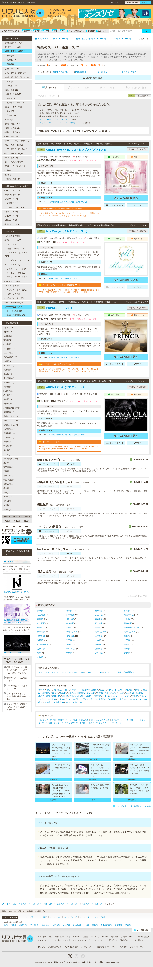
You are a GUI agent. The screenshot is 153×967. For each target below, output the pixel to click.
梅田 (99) (10, 55)
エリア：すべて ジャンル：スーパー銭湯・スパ (60, 123)
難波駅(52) (7, 340)
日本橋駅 (70, 615)
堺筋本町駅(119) (10, 357)
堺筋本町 (26, 31)
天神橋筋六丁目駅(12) (12, 408)
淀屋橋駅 (99, 611)
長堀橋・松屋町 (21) (14, 103)
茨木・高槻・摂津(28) (13, 162)
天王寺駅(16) (8, 353)
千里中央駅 (71, 649)
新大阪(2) (130, 693)
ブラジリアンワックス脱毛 (76, 723)
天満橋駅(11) (8, 412)
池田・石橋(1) (124, 696)
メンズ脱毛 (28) (12, 264)
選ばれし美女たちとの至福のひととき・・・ (66, 278)
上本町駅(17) (8, 437)
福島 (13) (10, 64)
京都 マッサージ (64, 720)
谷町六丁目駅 (100, 632)
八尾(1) (61, 699)
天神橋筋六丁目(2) (61, 690)
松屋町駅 (41, 636)
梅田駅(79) (7, 332)
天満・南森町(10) (12, 124)
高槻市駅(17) (8, 484)
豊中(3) (98, 696)
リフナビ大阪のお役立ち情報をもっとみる (132, 806)
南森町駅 (99, 619)
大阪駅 (40, 611)
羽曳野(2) (103, 699)
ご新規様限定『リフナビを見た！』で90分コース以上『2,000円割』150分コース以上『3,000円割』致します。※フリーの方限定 (69, 214)
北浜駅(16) (7, 374)
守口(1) (94, 699)
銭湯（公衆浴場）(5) (126, 672)
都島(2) (63, 693)
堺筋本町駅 (129, 615)
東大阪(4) (52, 699)
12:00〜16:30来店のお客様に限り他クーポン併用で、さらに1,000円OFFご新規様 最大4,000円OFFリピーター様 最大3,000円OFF (68, 447)
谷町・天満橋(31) (12, 128)
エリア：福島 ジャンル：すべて (54, 119)
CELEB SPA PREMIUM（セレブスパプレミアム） (73, 149)
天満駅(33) (7, 404)
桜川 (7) (9, 119)
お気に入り (101, 31)
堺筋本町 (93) (11, 86)
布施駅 (40, 657)
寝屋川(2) (77, 699)
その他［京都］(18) (74, 702)
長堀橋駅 (70, 636)
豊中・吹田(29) (11, 158)
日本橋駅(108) (9, 349)
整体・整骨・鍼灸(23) (13, 302)
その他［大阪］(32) (13, 179)
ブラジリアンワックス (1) (16, 277)
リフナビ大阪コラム (75, 31)
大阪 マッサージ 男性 (47, 720)
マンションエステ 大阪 (99, 720)
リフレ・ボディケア (13, 286)
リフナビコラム (127, 937)
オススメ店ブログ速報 (99, 937)
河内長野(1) (113, 699)
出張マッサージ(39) (13, 47)
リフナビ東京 (85, 917)
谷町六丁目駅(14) (10, 420)
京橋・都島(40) (11, 136)
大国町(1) (129, 690)
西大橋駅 (99, 623)
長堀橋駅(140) (9, 433)
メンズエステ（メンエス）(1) (50, 672)
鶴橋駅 (127, 636)
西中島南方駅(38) (10, 459)
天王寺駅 (99, 615)
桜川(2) (121, 690)
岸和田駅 (99, 653)
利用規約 (123, 947)
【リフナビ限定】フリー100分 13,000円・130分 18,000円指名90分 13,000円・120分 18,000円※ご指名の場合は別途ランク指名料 (69, 291)
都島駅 (69, 640)
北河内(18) (9, 170)
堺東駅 (69, 653)
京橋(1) (55, 693)
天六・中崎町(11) (12, 69)
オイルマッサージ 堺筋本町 (122, 720)
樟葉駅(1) (7, 488)
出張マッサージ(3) (12, 195)
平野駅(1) (7, 471)
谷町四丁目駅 (71, 632)
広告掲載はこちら (126, 940)
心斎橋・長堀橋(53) (12, 94)
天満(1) (138, 690)
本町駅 (40, 619)
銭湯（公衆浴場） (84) (15, 315)
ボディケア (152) (13, 294)
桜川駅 (40, 627)
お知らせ (41, 947)
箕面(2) (114, 696)
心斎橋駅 (41, 615)
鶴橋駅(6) (7, 442)
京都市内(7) (59, 702)
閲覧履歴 (90, 31)
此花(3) (123, 699)
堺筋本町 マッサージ (54, 723)
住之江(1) (91, 693)
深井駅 (127, 653)
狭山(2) (73, 696)
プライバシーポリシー (138, 947)
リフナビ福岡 (99, 917)
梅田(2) (41, 690)
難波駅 (127, 611)
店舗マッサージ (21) (14, 249)
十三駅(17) (7, 454)
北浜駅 (127, 619)
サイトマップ (112, 947)
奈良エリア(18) (11, 216)
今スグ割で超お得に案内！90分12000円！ (65, 357)
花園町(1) (81, 693)
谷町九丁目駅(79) (10, 425)
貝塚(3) (65, 696)
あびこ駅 (41, 649)
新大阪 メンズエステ (97, 723)
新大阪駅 (41, 623)
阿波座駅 (128, 623)
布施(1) (43, 699)
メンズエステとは (45, 940)
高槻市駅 (99, 649)
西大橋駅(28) (8, 387)
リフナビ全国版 (10, 917)
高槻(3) (143, 696)
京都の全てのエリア (13, 190)
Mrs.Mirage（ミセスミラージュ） (63, 231)
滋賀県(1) (48, 702)
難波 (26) (10, 111)
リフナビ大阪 (27, 917)
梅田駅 (69, 611)
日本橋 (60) (10, 115)
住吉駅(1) (7, 450)
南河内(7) (8, 175)
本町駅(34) (7, 361)
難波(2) (103, 690)
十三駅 (127, 640)
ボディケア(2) (110, 672)
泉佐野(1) (89, 696)
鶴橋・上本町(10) (12, 132)
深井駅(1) (7, 505)
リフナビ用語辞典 (142, 937)
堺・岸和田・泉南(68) (13, 153)
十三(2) (121, 693)
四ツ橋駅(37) (8, 382)
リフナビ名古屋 (70, 917)
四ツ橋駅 (70, 623)
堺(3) (48, 696)
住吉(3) (100, 693)
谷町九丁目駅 (129, 632)
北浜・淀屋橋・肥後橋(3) (15, 73)
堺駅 (39, 653)
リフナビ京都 (55, 917)
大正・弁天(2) (110, 693)
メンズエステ (10, 244)
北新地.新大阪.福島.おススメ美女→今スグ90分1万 (68, 202)
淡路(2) (41, 696)
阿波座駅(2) (8, 391)
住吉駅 (98, 640)
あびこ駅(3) (8, 475)
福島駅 (69, 627)
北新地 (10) (10, 60)
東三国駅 (99, 644)
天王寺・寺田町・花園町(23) (16, 141)
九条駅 (69, 644)
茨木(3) (135, 696)
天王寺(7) (72, 693)
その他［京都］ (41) (14, 207)
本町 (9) (9, 81)
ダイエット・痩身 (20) (15, 273)
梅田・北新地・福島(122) (15, 51)
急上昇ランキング (61, 940)
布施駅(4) (7, 509)
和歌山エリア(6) (11, 224)
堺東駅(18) (7, 497)
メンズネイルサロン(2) (74, 672)
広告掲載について (54, 947)
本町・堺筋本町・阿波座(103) (17, 77)
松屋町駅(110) (9, 429)
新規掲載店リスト (61, 937)
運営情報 (100, 947)
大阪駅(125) (8, 328)
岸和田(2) (56, 696)
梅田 (62, 31)
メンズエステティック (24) (17, 260)
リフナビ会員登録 (71, 947)
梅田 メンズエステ (81, 720)
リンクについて (99, 940)
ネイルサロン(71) (12, 281)
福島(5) (49, 690)
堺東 (54, 31)
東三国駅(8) (8, 467)
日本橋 (45, 31)
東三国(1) (139, 693)
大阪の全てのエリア (13, 43)
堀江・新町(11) (11, 90)
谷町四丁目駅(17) (10, 416)
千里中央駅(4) (9, 480)
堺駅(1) (6, 492)
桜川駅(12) (7, 395)
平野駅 (127, 644)
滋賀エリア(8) (10, 220)
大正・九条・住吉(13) (13, 145)
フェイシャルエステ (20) (16, 269)
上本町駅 (99, 636)
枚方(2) (69, 699)
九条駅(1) (7, 463)
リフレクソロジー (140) (16, 290)
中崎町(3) (75, 690)
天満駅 (98, 627)
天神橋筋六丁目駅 (131, 627)
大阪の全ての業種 (12, 236)
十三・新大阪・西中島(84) (15, 149)
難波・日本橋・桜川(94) (14, 107)
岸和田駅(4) (8, 501)
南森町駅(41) (8, 370)
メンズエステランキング (80, 940)
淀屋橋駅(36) (8, 336)
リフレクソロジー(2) (94, 672)
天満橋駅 (41, 632)
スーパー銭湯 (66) (13, 311)
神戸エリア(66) (11, 212)
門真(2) (86, 699)
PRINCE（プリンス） (55, 308)
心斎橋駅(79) (8, 344)
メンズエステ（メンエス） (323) (17, 254)
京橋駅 (40, 640)
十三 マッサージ (114, 723)
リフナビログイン (87, 947)
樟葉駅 (127, 649)
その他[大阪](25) (134, 699)
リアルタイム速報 (45, 937)
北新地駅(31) (8, 365)
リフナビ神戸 (41, 917)
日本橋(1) (112, 690)
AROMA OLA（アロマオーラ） (61, 387)
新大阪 (36, 31)
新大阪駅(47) (8, 378)
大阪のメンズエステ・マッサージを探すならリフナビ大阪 (78, 962)
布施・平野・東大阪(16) (14, 166)
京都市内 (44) (11, 203)
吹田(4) (106, 696)
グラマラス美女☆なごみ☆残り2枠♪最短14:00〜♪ (67, 435)
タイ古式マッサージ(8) (14, 298)
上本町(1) (46, 693)
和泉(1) (80, 696)
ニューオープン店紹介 (79, 937)
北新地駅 (70, 619)
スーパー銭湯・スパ (13, 307)
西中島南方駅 (42, 644)
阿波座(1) (85, 690)
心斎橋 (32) (10, 98)
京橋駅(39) (7, 446)
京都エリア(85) (11, 199)
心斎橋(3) (94, 690)
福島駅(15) (7, 399)
